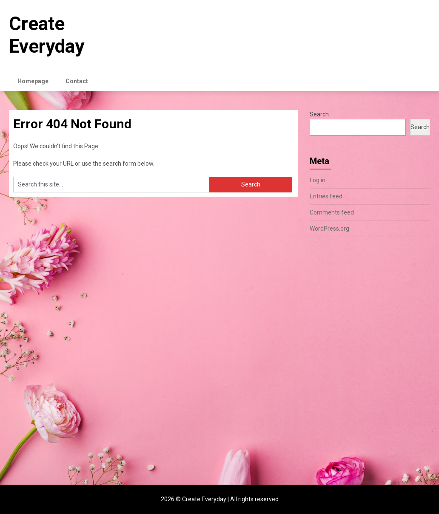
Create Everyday (46, 35)
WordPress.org (329, 228)
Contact (77, 81)
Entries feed (326, 196)
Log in (317, 180)
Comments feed (332, 212)
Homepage (32, 81)
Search (319, 114)
